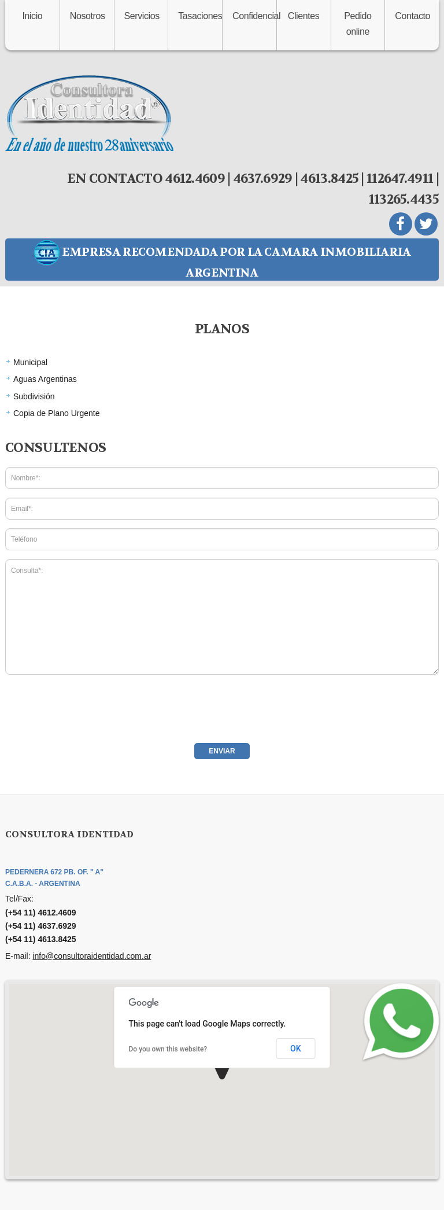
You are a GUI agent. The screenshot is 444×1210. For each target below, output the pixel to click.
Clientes (304, 16)
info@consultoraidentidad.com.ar (91, 956)
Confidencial (254, 16)
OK (295, 1048)
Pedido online (357, 23)
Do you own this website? (168, 1049)
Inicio (32, 16)
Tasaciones (200, 16)
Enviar (222, 751)
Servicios (142, 16)
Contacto (412, 16)
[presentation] (93, 706)
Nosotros (87, 16)
